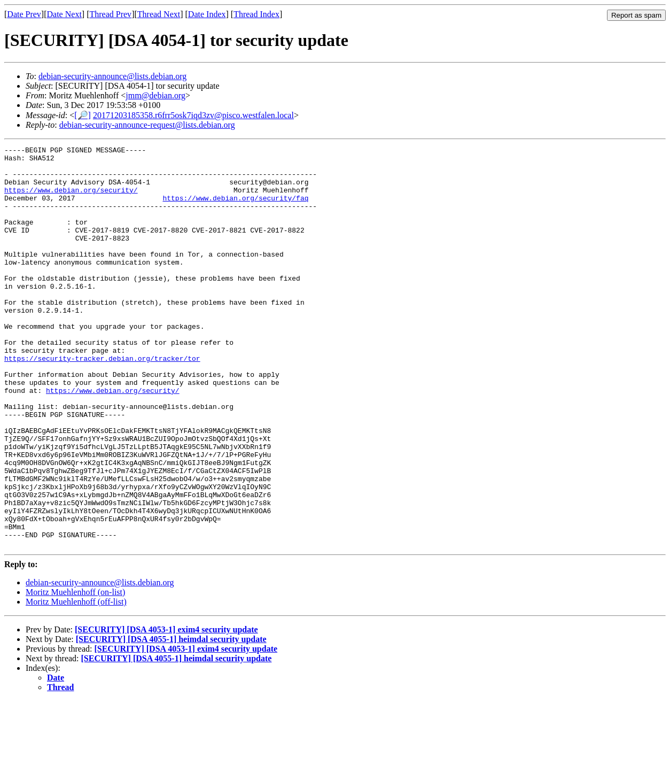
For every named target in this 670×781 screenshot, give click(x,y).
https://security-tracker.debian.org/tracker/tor (102, 401)
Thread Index (256, 14)
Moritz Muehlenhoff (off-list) (76, 681)
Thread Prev (110, 14)
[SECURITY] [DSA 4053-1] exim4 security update (166, 709)
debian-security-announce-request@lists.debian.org (147, 124)
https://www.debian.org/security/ (71, 199)
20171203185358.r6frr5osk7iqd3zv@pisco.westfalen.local (193, 115)
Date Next (64, 14)
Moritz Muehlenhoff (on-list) (75, 672)
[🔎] (82, 115)
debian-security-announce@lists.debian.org (112, 76)
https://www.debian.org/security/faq (235, 209)
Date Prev (24, 14)
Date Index (207, 14)
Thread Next (158, 14)
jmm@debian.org (155, 95)
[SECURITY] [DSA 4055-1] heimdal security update (171, 719)
